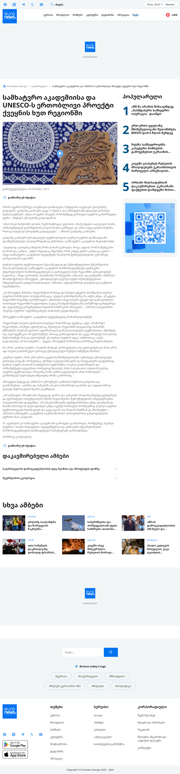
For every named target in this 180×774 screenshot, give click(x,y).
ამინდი (99, 722)
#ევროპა (61, 676)
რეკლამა (144, 729)
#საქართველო (88, 676)
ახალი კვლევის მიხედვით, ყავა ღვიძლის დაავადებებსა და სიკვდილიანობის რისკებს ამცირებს (160, 549)
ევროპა (91, 516)
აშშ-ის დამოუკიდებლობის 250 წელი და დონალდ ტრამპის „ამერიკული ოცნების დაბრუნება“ (162, 525)
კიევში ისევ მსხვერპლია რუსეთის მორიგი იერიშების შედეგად (101, 549)
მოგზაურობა (58, 744)
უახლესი (100, 729)
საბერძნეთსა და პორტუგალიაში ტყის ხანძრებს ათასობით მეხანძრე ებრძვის (102, 525)
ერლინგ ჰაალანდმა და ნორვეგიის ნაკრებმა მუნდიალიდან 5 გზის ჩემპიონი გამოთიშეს (43, 525)
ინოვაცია (56, 758)
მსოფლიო (152, 540)
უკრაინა (91, 540)
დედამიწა (57, 751)
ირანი (31, 540)
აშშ (148, 516)
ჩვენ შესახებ (146, 715)
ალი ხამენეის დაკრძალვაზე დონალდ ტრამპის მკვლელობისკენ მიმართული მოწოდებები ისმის (41, 549)
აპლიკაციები (103, 737)
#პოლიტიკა (123, 686)
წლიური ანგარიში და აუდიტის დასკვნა (152, 738)
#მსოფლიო (117, 676)
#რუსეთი (98, 686)
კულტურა (56, 737)
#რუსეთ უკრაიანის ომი (65, 686)
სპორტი (32, 516)
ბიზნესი (55, 729)
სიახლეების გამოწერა (109, 744)
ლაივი (98, 715)
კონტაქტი (144, 748)
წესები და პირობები (151, 722)
